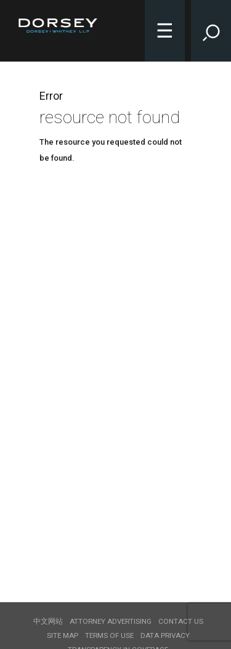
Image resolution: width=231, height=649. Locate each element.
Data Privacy (165, 635)
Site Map (62, 635)
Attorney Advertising (111, 621)
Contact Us (180, 621)
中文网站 (48, 621)
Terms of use (109, 635)
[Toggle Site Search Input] (211, 31)
